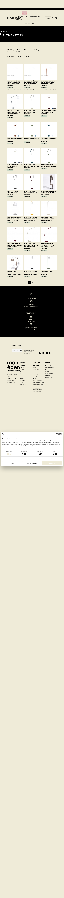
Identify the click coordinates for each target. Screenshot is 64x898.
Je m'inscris (20, 350)
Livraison (47, 375)
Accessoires (23, 384)
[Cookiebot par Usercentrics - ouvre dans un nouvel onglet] (56, 434)
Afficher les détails (54, 458)
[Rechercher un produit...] (49, 18)
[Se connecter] (52, 18)
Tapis (21, 382)
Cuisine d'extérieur (37, 380)
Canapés (22, 367)
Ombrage (35, 376)
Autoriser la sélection (32, 463)
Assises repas (23, 371)
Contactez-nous (11, 382)
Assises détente (37, 371)
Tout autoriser (52, 463)
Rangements (23, 376)
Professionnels (49, 377)
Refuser (12, 463)
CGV (46, 369)
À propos (47, 371)
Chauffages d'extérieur (38, 382)
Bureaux (22, 378)
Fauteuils (22, 369)
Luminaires (22, 380)
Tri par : (20, 56)
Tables (21, 374)
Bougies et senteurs (37, 391)
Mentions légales (49, 367)
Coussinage (35, 374)
